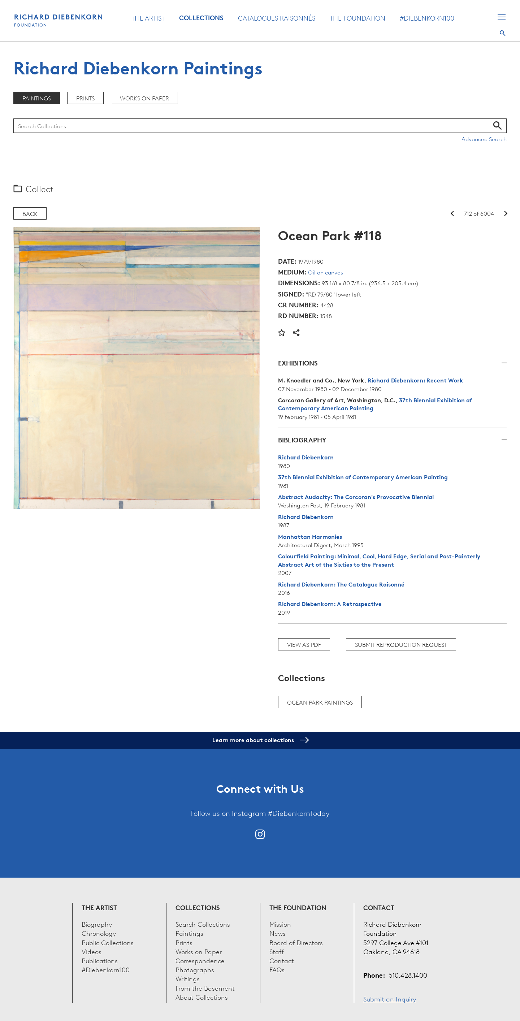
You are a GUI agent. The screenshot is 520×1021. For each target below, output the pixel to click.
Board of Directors (296, 942)
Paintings (36, 98)
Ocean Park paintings (320, 702)
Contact (281, 960)
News (277, 932)
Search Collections (203, 923)
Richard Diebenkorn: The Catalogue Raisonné (341, 584)
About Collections (202, 996)
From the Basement (205, 987)
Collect (39, 188)
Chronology (99, 932)
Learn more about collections (260, 740)
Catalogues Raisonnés (276, 17)
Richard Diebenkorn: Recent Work (415, 380)
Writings (188, 978)
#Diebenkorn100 (427, 17)
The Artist (148, 17)
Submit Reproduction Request (401, 644)
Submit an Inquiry (389, 998)
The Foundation (357, 17)
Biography (97, 923)
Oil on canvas (325, 272)
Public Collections (108, 942)
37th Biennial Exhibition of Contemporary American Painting (363, 477)
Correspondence (200, 960)
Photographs (195, 969)
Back (30, 213)
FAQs (277, 969)
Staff (276, 951)
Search (503, 33)
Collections (201, 17)
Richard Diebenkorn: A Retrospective (330, 603)
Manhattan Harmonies (310, 536)
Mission (280, 923)
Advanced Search (484, 139)
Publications (100, 960)
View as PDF (304, 644)
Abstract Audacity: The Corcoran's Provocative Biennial (356, 497)
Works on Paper (144, 98)
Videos (91, 951)
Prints (85, 98)
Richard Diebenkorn (306, 457)
